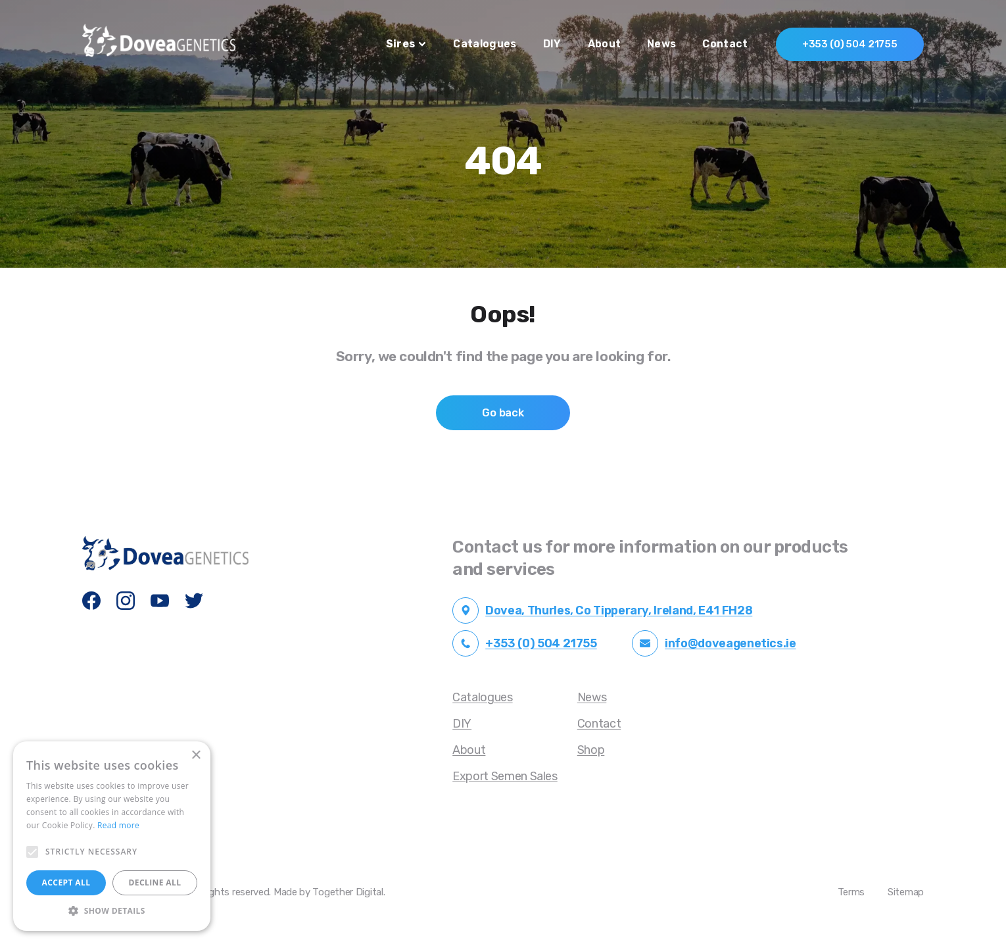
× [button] (196, 755)
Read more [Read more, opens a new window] (118, 825)
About (604, 43)
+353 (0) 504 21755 (850, 44)
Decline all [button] (155, 882)
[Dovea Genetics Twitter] (194, 601)
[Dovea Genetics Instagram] (126, 601)
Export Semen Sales (505, 776)
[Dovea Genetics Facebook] (92, 601)
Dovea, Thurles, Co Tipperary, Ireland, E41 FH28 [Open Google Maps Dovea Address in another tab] (602, 610)
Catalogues (484, 43)
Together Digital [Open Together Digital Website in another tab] (347, 892)
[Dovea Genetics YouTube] (160, 601)
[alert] (111, 836)
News (661, 43)
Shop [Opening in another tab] (591, 750)
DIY (552, 43)
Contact (725, 43)
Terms (851, 892)
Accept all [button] (66, 882)
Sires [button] (406, 44)
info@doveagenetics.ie (714, 643)
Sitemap (906, 892)
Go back (503, 412)
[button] (111, 911)
